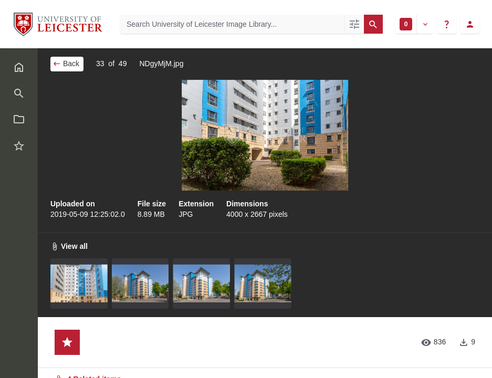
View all (69, 246)
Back (66, 63)
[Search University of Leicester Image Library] (232, 24)
